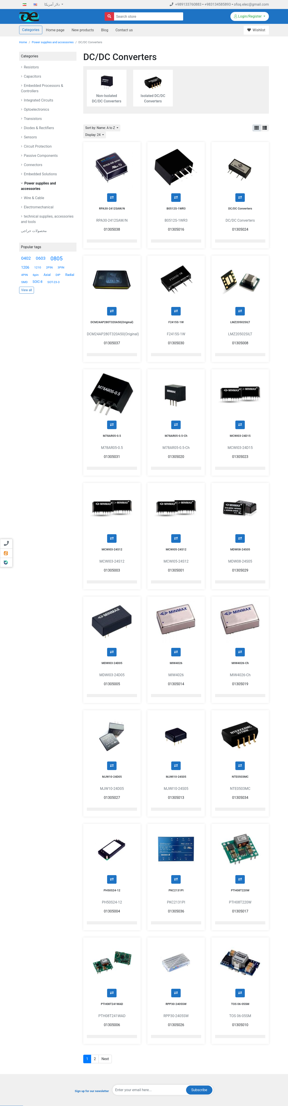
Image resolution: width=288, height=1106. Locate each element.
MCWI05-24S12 (176, 504)
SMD (24, 282)
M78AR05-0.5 (112, 402)
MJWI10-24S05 (176, 709)
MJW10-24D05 (112, 709)
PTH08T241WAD (112, 914)
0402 (26, 258)
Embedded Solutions (40, 174)
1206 (25, 267)
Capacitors (32, 76)
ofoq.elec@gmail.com (251, 4)
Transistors (32, 119)
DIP (58, 275)
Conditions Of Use (116, 1059)
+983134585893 (218, 4)
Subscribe (199, 1000)
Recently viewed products (178, 1059)
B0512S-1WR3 (175, 197)
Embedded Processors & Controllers (42, 88)
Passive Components (40, 155)
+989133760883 (185, 4)
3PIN (61, 267)
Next (105, 969)
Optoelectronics (36, 109)
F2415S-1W (176, 299)
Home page (55, 30)
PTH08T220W (240, 811)
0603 (40, 258)
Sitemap (110, 1080)
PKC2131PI (176, 811)
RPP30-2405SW (176, 914)
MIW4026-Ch (240, 606)
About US (111, 1066)
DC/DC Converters (240, 197)
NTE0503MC (240, 709)
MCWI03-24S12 (112, 504)
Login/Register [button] (248, 16)
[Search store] (109, 16)
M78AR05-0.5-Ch (176, 402)
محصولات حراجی (34, 231)
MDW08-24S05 (240, 504)
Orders (223, 1053)
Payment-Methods (116, 1046)
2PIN (49, 267)
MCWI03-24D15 (240, 402)
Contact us (124, 30)
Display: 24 (93, 135)
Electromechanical (38, 207)
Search (166, 1046)
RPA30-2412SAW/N (112, 197)
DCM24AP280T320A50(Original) (112, 299)
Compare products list (176, 1066)
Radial (69, 275)
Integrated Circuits (38, 100)
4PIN (24, 275)
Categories (30, 30)
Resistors (31, 67)
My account (226, 1046)
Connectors (32, 165)
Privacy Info (112, 1053)
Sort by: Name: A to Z (100, 128)
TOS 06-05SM (240, 914)
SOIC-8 (38, 282)
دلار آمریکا (52, 4)
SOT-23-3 (53, 282)
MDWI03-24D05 (111, 606)
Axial (47, 275)
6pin (36, 275)
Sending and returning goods (237, 1073)
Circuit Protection (37, 146)
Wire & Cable (33, 198)
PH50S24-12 (112, 811)
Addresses (225, 1059)
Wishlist (224, 1066)
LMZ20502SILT (240, 299)
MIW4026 (176, 606)
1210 (37, 267)
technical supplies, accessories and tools (47, 219)
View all (26, 290)
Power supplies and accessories (53, 42)
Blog (104, 30)
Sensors (30, 137)
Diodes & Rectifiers (38, 128)
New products (83, 30)
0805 (56, 258)
